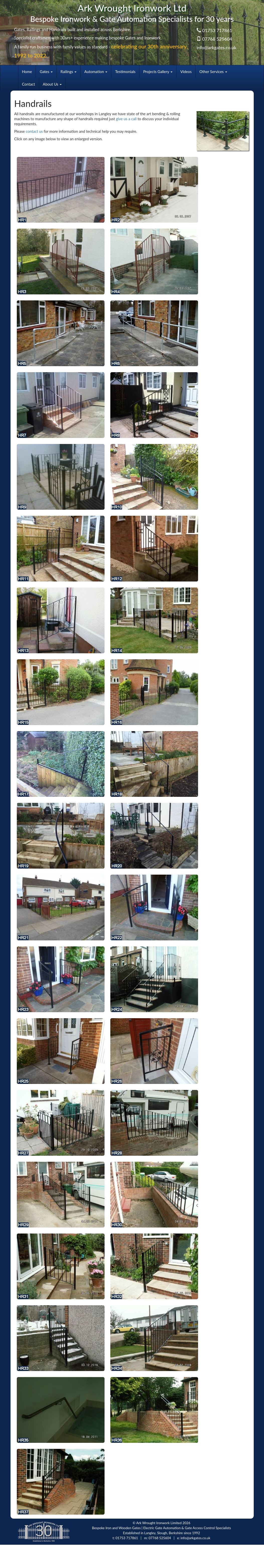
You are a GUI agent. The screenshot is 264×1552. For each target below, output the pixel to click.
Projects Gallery (157, 71)
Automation (95, 71)
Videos (186, 71)
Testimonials (125, 71)
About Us (52, 84)
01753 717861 (217, 30)
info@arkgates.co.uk (216, 47)
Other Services (213, 71)
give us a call (126, 118)
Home (27, 71)
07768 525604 (217, 39)
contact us (34, 131)
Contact (28, 84)
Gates (46, 71)
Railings (68, 71)
